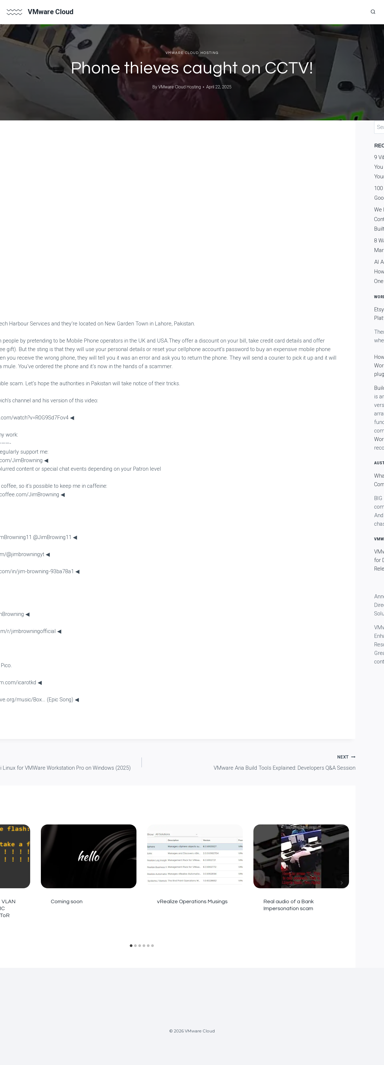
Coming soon (67, 901)
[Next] (341, 883)
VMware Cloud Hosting (179, 86)
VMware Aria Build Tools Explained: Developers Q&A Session (251, 761)
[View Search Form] (373, 12)
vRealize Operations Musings (192, 901)
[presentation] (88, 856)
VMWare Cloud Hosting (192, 53)
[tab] (131, 945)
